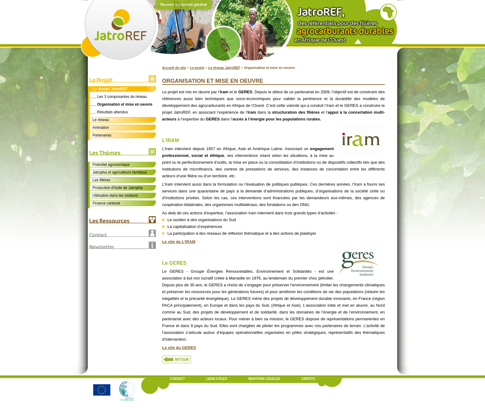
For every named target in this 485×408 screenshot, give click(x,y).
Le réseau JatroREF (224, 67)
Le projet (197, 67)
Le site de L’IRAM (178, 241)
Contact (177, 379)
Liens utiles (216, 379)
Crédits (308, 379)
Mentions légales (264, 379)
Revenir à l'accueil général (184, 4)
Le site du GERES (179, 347)
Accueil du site (174, 67)
